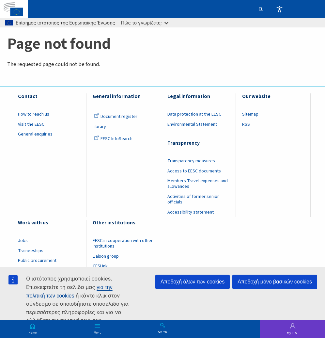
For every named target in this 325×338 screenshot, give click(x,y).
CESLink (100, 266)
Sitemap (250, 114)
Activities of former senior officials (193, 199)
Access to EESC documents (194, 171)
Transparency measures (191, 161)
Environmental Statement (192, 124)
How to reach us (33, 114)
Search (162, 332)
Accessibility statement (190, 212)
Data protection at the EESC (194, 114)
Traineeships (30, 251)
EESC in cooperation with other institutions (123, 243)
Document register (115, 116)
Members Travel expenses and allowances (197, 184)
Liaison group (106, 256)
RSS (246, 124)
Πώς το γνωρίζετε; (144, 22)
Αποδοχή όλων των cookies (192, 281)
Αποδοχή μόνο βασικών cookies (275, 281)
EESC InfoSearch (113, 139)
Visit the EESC (31, 124)
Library (99, 126)
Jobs (23, 240)
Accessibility (279, 9)
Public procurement (37, 260)
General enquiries (35, 134)
